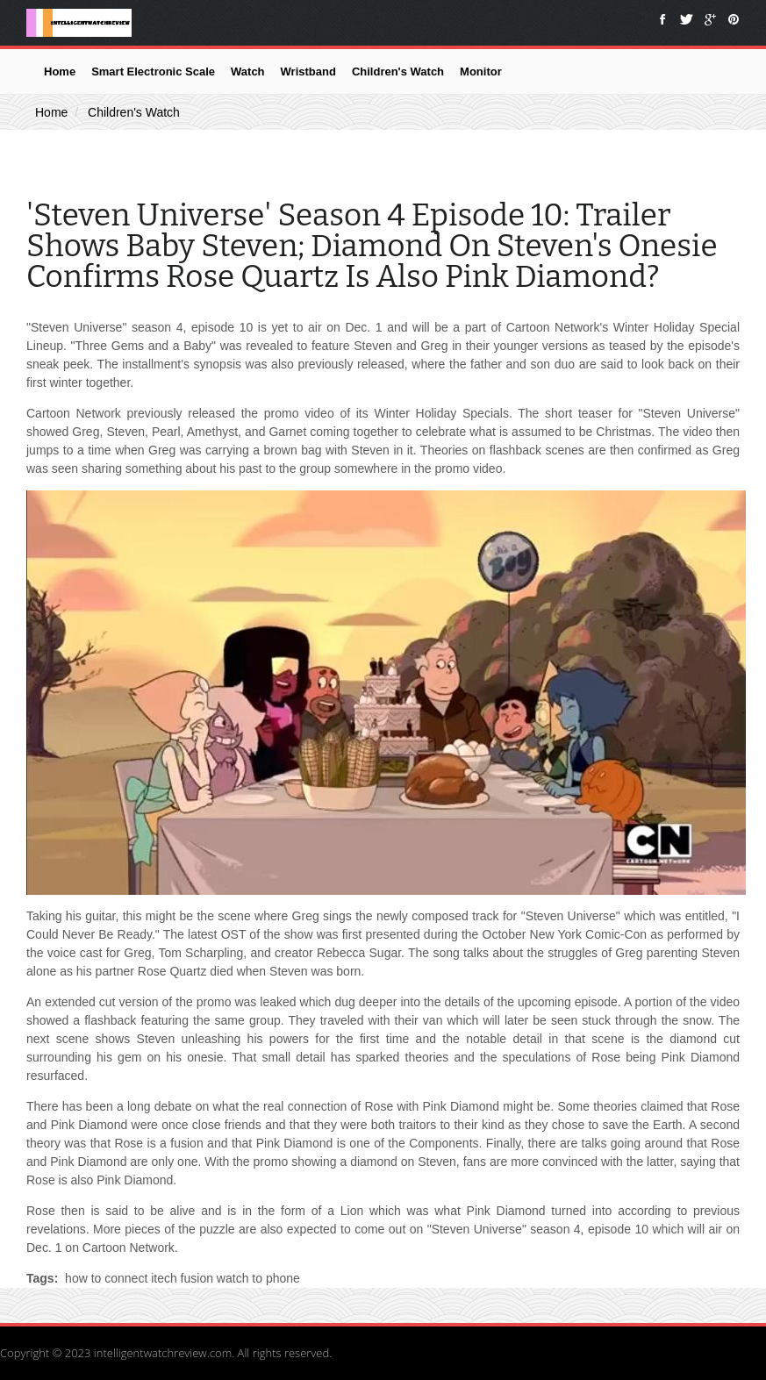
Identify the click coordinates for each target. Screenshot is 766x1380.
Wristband (308, 71)
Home (59, 71)
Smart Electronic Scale (153, 71)
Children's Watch (398, 71)
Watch (248, 71)
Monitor (481, 71)
